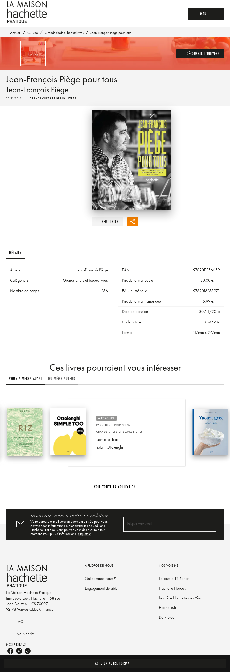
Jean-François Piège (37, 89)
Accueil (15, 32)
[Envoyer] (210, 524)
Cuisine (32, 32)
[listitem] (10, 651)
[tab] (15, 253)
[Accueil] (27, 12)
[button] (200, 53)
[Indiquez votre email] (163, 524)
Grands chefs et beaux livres (64, 32)
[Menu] (206, 14)
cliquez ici (84, 533)
